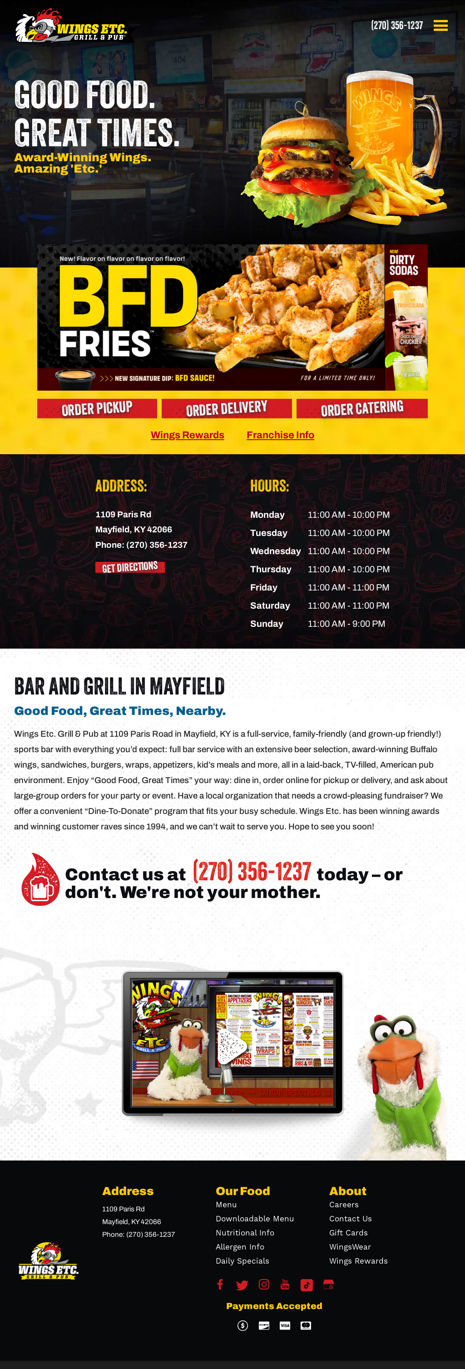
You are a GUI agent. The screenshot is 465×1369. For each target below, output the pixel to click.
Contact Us (350, 1219)
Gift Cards (348, 1233)
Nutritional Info (245, 1233)
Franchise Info (280, 434)
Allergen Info (240, 1247)
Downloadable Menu (255, 1219)
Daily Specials (242, 1261)
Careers (344, 1205)
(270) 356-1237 (397, 25)
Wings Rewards (187, 434)
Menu (226, 1205)
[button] (442, 25)
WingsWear (350, 1247)
